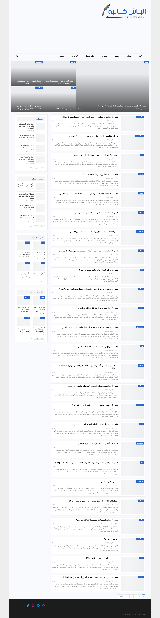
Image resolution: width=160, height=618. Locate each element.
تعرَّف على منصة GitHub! (64, 109)
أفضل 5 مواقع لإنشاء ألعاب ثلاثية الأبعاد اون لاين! (98, 270)
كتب (140, 56)
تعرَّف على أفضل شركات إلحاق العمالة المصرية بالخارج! (95, 424)
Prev (42, 168)
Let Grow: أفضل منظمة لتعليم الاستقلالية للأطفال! (98, 443)
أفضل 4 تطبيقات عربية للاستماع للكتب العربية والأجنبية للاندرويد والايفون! (88, 289)
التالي (120, 596)
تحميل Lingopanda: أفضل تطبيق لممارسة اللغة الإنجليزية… (26, 147)
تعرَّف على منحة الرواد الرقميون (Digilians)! (100, 174)
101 (127, 596)
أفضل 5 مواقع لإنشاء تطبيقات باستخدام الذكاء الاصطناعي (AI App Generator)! (86, 462)
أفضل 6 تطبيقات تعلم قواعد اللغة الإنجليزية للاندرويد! (120, 105)
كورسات (75, 56)
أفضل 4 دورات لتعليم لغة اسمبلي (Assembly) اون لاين (96, 520)
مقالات (62, 56)
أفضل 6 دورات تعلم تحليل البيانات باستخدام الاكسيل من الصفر (92, 386)
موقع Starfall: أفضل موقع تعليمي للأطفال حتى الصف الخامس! (26, 196)
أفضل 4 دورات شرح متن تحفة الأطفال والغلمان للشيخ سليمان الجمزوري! (88, 251)
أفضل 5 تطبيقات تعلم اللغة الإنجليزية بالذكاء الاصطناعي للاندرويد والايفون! (88, 193)
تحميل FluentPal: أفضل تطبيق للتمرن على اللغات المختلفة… (26, 159)
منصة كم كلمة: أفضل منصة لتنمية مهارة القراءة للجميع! (96, 155)
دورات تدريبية (140, 116)
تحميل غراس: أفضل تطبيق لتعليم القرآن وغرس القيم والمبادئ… (26, 126)
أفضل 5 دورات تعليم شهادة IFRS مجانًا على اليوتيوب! (97, 308)
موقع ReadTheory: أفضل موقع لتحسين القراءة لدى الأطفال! (93, 232)
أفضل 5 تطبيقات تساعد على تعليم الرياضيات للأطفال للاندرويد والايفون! (89, 327)
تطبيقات (104, 56)
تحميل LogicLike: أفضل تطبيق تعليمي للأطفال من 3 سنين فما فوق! (90, 136)
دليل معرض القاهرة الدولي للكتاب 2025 (102, 558)
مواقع (117, 56)
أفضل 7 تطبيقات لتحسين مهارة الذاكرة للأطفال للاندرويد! (95, 405)
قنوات (129, 56)
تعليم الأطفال (90, 56)
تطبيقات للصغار (139, 135)
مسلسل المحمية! (111, 539)
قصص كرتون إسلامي (109, 481)
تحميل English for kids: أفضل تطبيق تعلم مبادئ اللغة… (27, 217)
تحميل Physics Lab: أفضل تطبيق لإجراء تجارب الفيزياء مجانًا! (93, 501)
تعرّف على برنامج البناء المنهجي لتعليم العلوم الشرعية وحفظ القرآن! (90, 577)
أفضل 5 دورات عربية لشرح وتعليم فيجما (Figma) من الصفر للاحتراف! (89, 117)
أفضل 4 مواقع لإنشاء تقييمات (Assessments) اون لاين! (95, 346)
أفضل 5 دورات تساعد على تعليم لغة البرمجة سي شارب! (95, 212)
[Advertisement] (78, 34)
